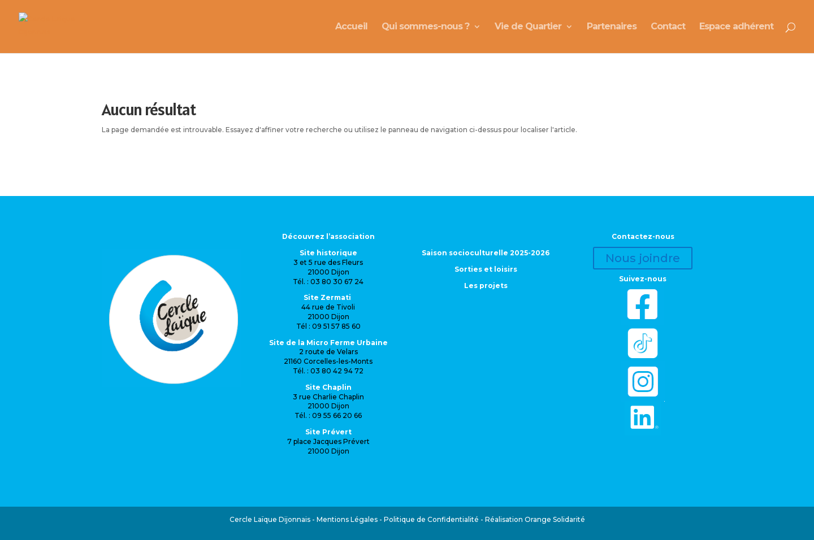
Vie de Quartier (528, 27)
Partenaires (612, 27)
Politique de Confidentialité (431, 519)
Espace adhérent (736, 27)
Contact (668, 27)
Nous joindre (642, 258)
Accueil (351, 27)
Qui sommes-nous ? (425, 27)
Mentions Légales (347, 519)
